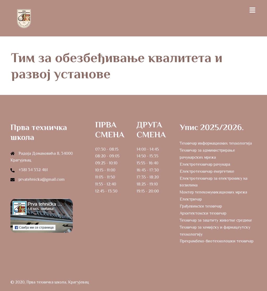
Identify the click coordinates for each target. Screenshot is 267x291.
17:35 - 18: (145, 177)
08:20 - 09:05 (107, 156)
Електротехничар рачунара (205, 164)
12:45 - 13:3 (105, 191)
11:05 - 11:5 (104, 177)
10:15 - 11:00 (105, 170)
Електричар (191, 199)
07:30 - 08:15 (106, 149)
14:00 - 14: (145, 149)
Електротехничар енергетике (207, 171)
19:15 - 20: (145, 191)
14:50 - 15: (145, 156)
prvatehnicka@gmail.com (42, 179)
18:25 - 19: (145, 184)
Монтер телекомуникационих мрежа (213, 192)
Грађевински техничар (201, 206)
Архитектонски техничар (203, 213)
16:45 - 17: (145, 170)
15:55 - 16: (145, 163)
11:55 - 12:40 (105, 184)
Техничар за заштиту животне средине (216, 220)
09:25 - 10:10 (106, 163)
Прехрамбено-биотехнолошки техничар (216, 241)
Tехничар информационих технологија (216, 143)
